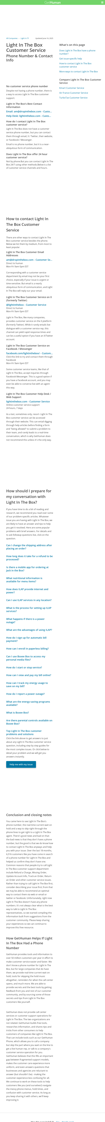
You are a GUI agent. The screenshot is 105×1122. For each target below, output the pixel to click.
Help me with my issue (21, 764)
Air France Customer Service (73, 92)
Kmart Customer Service (71, 87)
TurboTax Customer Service (73, 97)
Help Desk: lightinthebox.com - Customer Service (29, 115)
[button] (102, 2)
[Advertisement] (29, 193)
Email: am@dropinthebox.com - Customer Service (29, 111)
